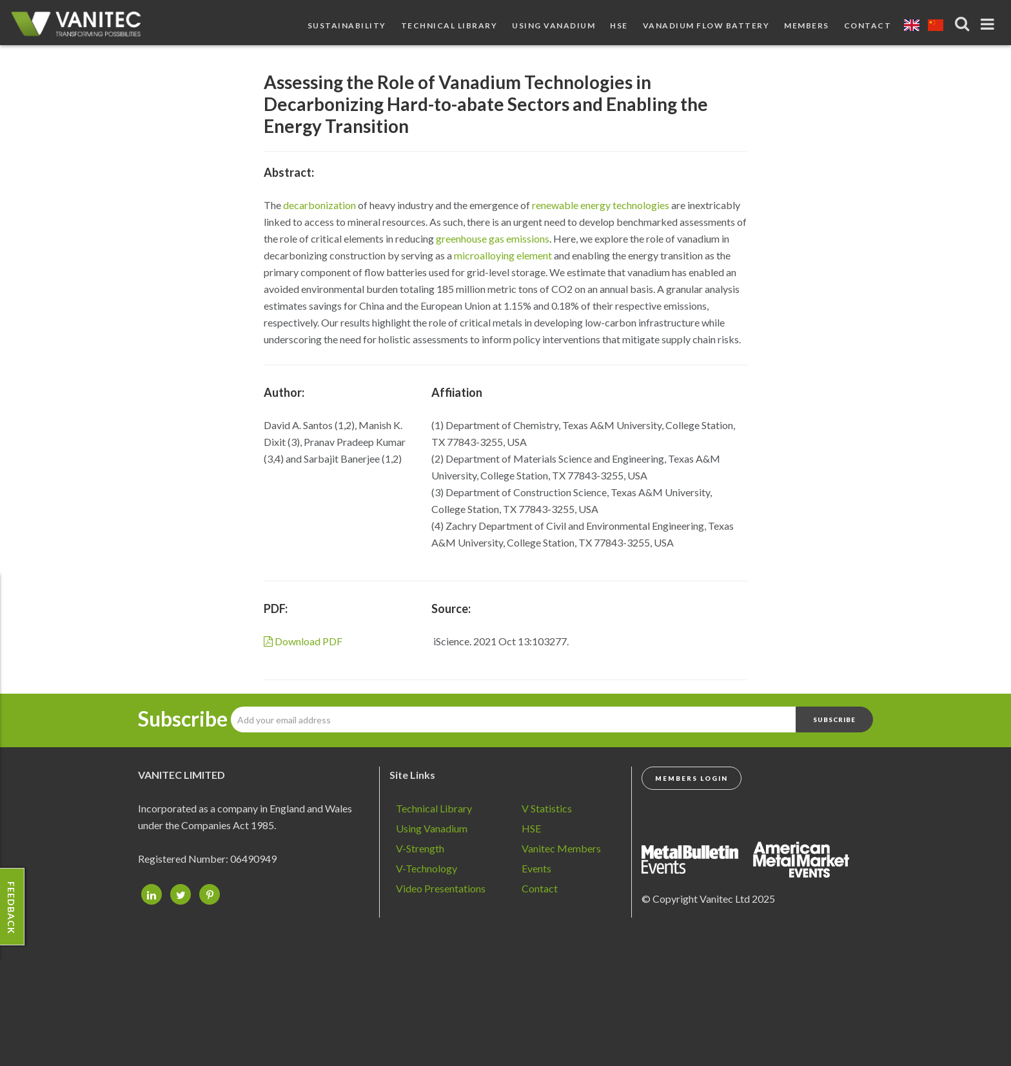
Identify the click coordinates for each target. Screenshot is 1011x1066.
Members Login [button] (691, 778)
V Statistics (547, 808)
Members (806, 25)
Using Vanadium (553, 25)
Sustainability (347, 25)
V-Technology (426, 868)
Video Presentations (441, 888)
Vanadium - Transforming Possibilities (81, 26)
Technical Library (449, 25)
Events (536, 868)
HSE (619, 25)
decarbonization (319, 205)
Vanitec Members (561, 848)
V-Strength (420, 848)
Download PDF (303, 641)
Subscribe (183, 719)
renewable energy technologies (600, 205)
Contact (868, 25)
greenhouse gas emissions (492, 238)
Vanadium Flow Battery (706, 25)
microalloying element (503, 255)
